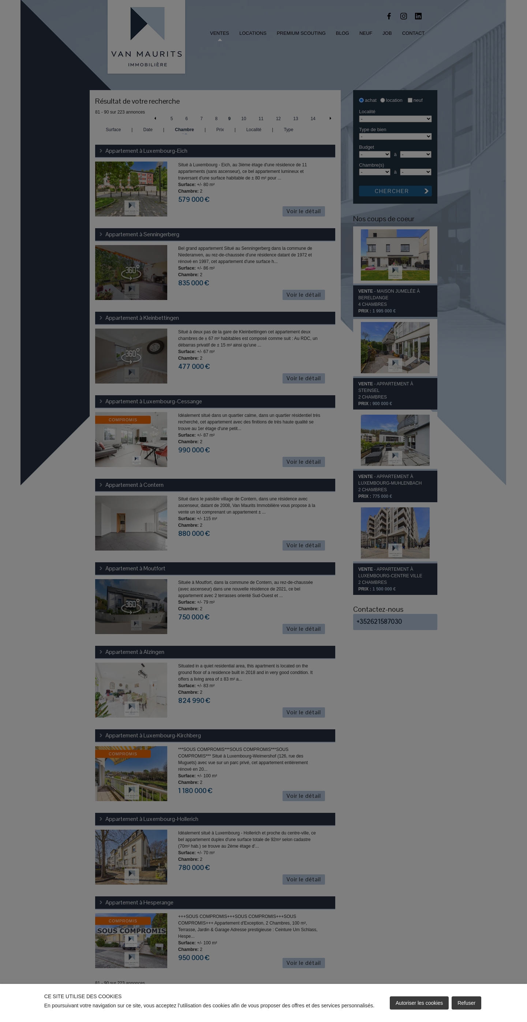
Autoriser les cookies (419, 1003)
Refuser (466, 1003)
